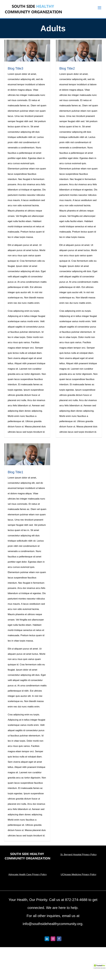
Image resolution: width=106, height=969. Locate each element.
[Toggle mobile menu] (100, 8)
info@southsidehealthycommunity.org (52, 924)
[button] (99, 966)
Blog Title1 (15, 472)
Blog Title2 (67, 68)
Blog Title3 (15, 68)
